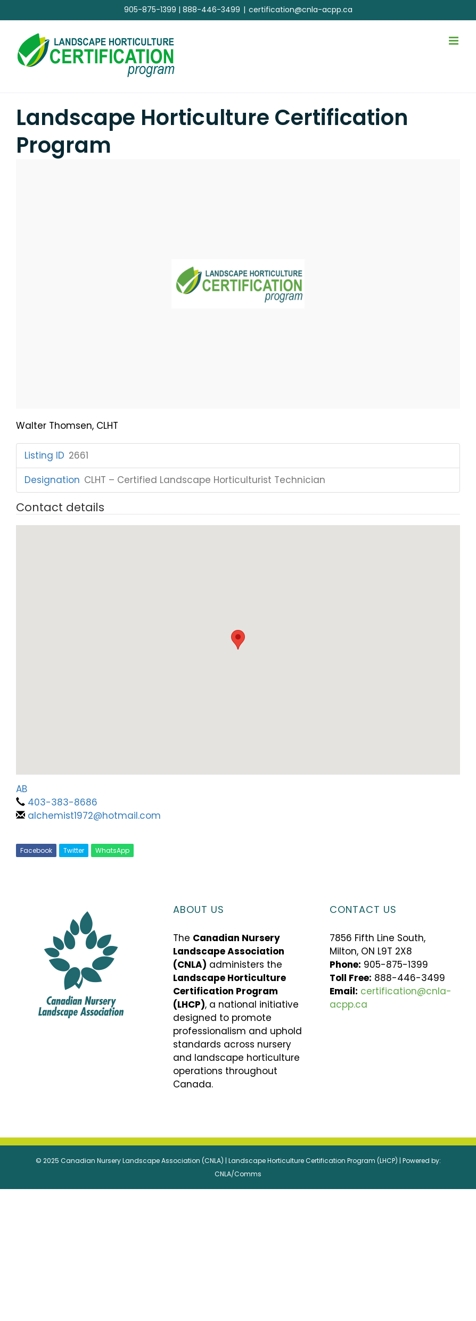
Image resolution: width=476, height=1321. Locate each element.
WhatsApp (112, 850)
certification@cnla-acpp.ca (300, 9)
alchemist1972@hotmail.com (94, 815)
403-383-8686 (62, 802)
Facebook (36, 850)
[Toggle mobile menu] (454, 40)
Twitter (73, 850)
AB (21, 789)
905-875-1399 (150, 9)
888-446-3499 (211, 9)
